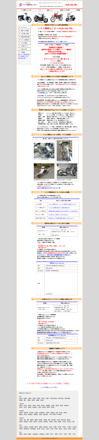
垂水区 (42, 400)
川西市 (34, 398)
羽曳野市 (36, 414)
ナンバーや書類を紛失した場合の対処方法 (59, 207)
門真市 (34, 405)
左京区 (43, 428)
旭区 (28, 419)
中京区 (56, 428)
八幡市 (55, 426)
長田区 (33, 400)
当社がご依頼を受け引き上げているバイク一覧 (48, 188)
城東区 (45, 419)
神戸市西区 (67, 398)
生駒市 (21, 434)
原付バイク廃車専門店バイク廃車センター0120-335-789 (24, 56)
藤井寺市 (45, 414)
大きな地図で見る (49, 293)
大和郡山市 (42, 434)
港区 (73, 421)
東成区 (68, 419)
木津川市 (26, 426)
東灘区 (21, 400)
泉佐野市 (26, 412)
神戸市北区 (61, 398)
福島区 (36, 419)
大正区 (64, 421)
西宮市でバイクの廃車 (42, 2)
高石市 (25, 414)
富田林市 (30, 414)
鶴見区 (40, 419)
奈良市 (25, 434)
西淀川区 (63, 419)
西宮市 (25, 398)
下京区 (51, 428)
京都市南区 (33, 428)
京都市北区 (26, 428)
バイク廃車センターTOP (26, 10)
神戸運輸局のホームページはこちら (57, 335)
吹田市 (38, 405)
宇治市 (21, 426)
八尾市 (39, 407)
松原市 (40, 414)
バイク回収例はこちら (42, 92)
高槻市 (57, 405)
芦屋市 (38, 398)
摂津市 (43, 405)
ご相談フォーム (49, 10)
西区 (49, 419)
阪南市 (21, 414)
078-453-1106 (49, 340)
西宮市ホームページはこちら (57, 263)
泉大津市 (31, 412)
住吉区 (55, 421)
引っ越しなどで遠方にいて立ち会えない (58, 214)
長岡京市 (45, 426)
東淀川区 (53, 419)
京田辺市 (31, 426)
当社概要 (78, 10)
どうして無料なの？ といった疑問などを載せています (62, 204)
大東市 (52, 405)
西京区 (60, 428)
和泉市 (21, 412)
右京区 (38, 428)
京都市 (21, 428)
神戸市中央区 (53, 398)
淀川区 (58, 419)
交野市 (29, 405)
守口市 (25, 407)
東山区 (65, 428)
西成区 (59, 421)
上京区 (47, 428)
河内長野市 (42, 412)
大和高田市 (35, 434)
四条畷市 (48, 405)
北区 (25, 419)
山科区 (74, 428)
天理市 (47, 434)
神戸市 (21, 398)
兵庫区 (29, 400)
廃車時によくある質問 (65, 10)
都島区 (32, 419)
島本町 (44, 407)
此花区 (35, 421)
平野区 (30, 421)
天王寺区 (40, 421)
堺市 (57, 412)
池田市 (21, 405)
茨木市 (25, 405)
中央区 (21, 419)
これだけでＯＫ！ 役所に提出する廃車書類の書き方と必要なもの (53, 254)
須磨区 (37, 400)
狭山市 (60, 412)
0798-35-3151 (49, 268)
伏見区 (69, 428)
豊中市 (61, 405)
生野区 (21, 421)
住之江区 (69, 421)
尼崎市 (29, 398)
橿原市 (29, 434)
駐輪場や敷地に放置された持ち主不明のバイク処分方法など (63, 211)
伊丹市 (43, 398)
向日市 (50, 426)
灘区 (25, 400)
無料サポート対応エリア (25, 393)
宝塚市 (47, 398)
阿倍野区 (45, 421)
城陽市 (40, 426)
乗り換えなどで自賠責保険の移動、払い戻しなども (61, 218)
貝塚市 (36, 412)
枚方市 (21, 407)
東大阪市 (34, 407)
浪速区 (51, 421)
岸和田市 (52, 412)
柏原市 (47, 412)
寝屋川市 (66, 405)
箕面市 (29, 407)
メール (39, 10)
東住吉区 (26, 421)
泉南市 (65, 412)
